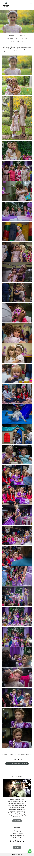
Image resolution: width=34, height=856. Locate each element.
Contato (17, 847)
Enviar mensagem (18, 833)
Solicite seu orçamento (17, 763)
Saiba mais (17, 820)
